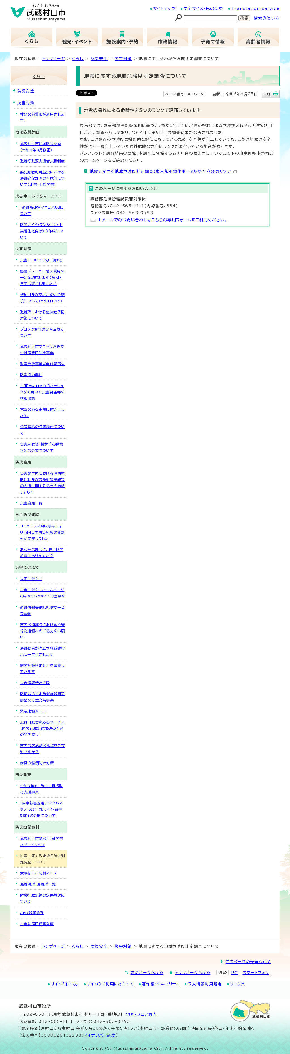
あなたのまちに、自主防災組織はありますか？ (41, 552)
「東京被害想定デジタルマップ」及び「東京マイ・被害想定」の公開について (41, 809)
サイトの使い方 (64, 984)
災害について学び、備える (41, 260)
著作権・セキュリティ (161, 984)
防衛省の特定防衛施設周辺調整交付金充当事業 (42, 697)
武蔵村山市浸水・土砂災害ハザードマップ (41, 841)
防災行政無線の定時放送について (42, 898)
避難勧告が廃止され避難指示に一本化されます (42, 651)
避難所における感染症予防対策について (42, 315)
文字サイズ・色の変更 (203, 8)
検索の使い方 (267, 18)
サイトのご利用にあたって (110, 984)
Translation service (255, 8)
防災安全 (99, 59)
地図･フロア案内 (141, 1014)
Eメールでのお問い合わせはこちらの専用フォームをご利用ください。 (163, 220)
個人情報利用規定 (204, 984)
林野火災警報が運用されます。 (42, 117)
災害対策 (123, 59)
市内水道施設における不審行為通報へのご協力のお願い (42, 631)
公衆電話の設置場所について (42, 430)
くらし (78, 59)
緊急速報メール (33, 711)
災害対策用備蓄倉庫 (37, 923)
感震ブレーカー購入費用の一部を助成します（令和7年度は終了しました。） (42, 277)
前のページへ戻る (147, 973)
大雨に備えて (31, 578)
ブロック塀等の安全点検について (42, 332)
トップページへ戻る (192, 973)
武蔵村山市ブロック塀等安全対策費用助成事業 (42, 349)
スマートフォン (256, 973)
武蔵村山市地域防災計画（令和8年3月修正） (40, 147)
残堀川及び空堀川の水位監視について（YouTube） (42, 298)
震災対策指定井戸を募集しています (42, 668)
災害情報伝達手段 (35, 682)
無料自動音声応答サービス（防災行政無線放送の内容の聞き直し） (42, 728)
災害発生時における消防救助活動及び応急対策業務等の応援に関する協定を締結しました (42, 483)
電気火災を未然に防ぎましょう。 (42, 412)
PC (234, 973)
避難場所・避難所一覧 (38, 884)
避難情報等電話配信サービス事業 (42, 610)
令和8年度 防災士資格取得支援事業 (41, 789)
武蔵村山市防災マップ (38, 873)
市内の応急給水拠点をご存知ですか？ (42, 748)
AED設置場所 (32, 912)
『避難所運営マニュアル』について (42, 210)
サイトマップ (164, 8)
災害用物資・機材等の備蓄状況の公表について (41, 447)
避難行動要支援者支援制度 (42, 161)
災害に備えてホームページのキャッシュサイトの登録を (42, 593)
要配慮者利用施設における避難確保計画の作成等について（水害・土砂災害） (42, 178)
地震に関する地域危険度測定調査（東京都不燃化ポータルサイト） (163, 171)
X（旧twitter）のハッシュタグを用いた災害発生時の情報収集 (42, 392)
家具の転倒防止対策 (37, 763)
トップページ (53, 59)
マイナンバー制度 (100, 1035)
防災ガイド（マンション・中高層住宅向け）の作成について (41, 231)
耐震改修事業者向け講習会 (42, 363)
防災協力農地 (31, 374)
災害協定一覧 (31, 503)
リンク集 (237, 984)
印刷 (267, 94)
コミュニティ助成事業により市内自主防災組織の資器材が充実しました (42, 532)
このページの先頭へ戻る (248, 962)
